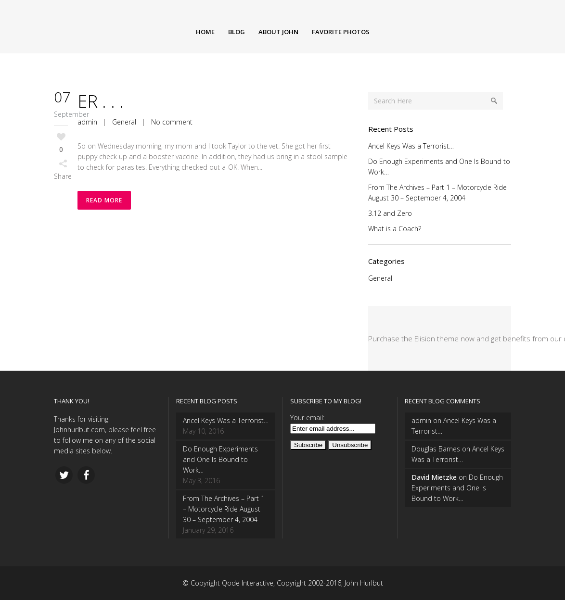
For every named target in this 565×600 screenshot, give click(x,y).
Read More (104, 200)
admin (87, 121)
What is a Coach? (394, 228)
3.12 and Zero (390, 213)
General (124, 121)
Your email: (307, 417)
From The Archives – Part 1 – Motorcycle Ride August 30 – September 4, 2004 (224, 509)
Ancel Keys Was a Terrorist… (411, 145)
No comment (172, 121)
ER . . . (100, 101)
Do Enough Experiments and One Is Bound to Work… (220, 459)
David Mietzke (434, 477)
